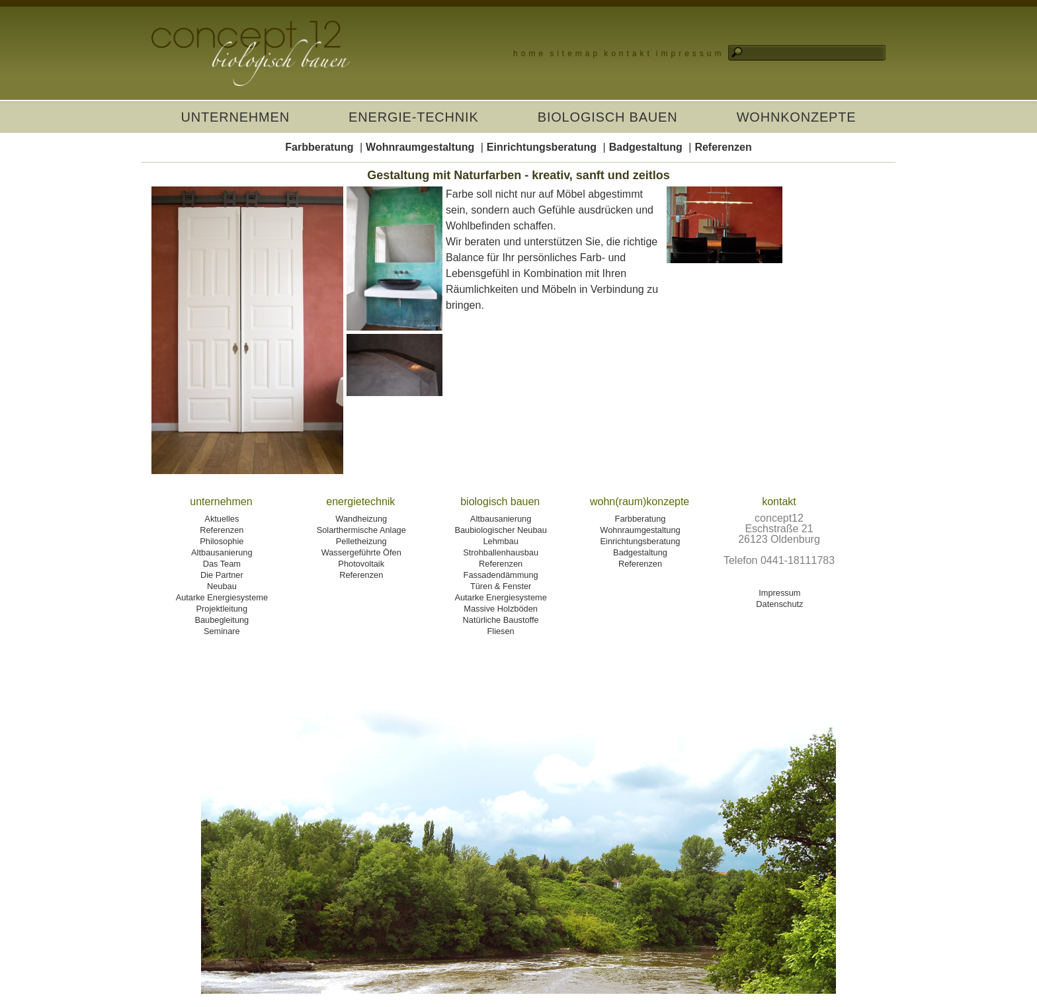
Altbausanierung (222, 552)
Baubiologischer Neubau (500, 530)
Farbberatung (319, 147)
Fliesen (500, 631)
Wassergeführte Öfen (361, 552)
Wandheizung (361, 519)
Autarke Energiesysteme (222, 597)
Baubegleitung (221, 620)
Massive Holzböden (501, 609)
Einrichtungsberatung (542, 147)
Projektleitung (222, 609)
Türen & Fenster (500, 586)
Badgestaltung (646, 147)
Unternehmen (235, 117)
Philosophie (221, 541)
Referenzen (722, 147)
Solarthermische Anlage (361, 530)
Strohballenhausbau (500, 552)
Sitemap (575, 53)
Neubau (222, 586)
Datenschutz (779, 604)
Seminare (222, 631)
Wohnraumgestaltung (420, 147)
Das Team (222, 564)
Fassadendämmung (501, 575)
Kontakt (628, 53)
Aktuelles (221, 519)
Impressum (690, 53)
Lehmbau (500, 541)
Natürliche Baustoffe (501, 620)
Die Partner (221, 575)
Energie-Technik (413, 117)
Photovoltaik (361, 564)
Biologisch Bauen (608, 117)
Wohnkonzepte (796, 117)
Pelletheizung (361, 541)
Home (529, 53)
